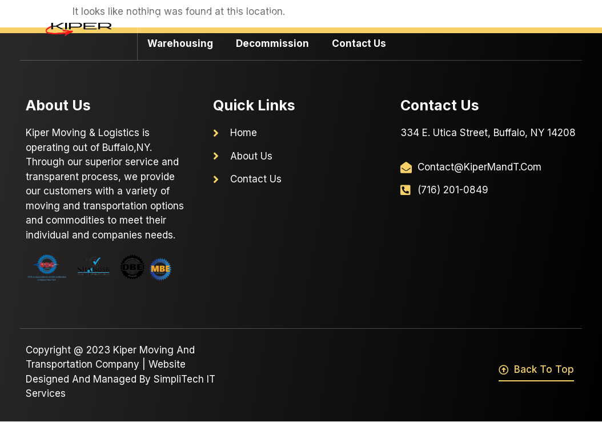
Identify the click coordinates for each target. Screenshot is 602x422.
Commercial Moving (322, 16)
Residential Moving (453, 16)
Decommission (272, 43)
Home (161, 17)
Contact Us (359, 43)
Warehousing (180, 43)
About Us (221, 17)
